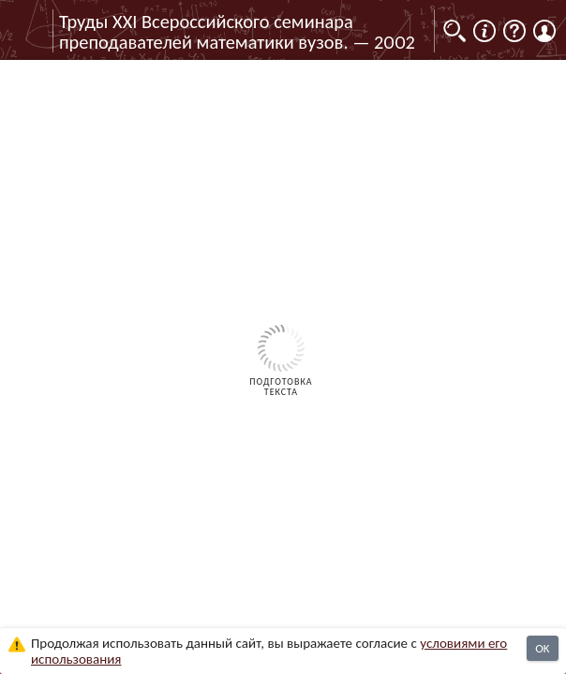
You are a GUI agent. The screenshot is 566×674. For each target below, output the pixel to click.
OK (542, 648)
